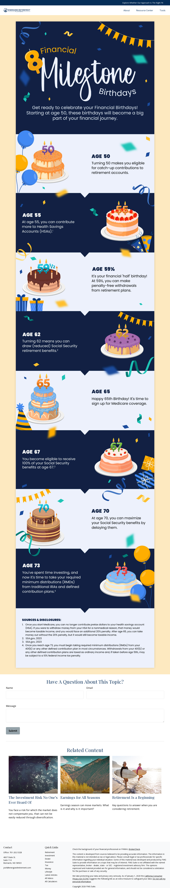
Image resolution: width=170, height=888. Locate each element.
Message (11, 706)
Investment (50, 855)
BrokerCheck (134, 849)
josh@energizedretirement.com (17, 867)
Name (9, 687)
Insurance (49, 862)
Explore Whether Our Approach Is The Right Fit (142, 2)
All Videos (49, 878)
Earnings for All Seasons (80, 797)
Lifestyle (48, 871)
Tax (46, 865)
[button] (126, 10)
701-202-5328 (16, 852)
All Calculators (51, 881)
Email (89, 687)
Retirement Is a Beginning (133, 797)
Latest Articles (51, 875)
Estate (47, 858)
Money (48, 868)
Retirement (50, 852)
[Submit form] (13, 730)
